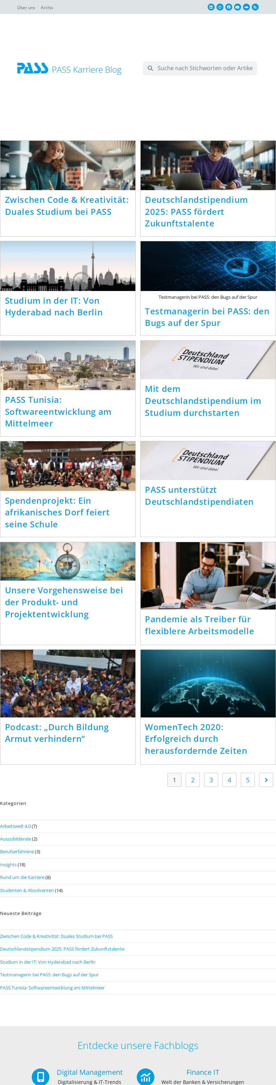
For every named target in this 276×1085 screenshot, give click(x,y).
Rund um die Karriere (22, 881)
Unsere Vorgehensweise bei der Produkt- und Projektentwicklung (64, 606)
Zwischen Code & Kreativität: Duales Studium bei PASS (67, 205)
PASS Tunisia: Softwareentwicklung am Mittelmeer (58, 413)
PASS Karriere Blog (86, 69)
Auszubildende (15, 843)
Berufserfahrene (17, 856)
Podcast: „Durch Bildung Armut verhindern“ (57, 737)
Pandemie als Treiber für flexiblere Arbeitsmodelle (199, 629)
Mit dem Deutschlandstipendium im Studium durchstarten (203, 402)
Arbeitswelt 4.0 (15, 830)
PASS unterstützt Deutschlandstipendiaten (199, 498)
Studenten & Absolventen (27, 894)
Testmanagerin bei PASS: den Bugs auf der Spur (207, 318)
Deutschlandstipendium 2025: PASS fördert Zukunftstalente (196, 211)
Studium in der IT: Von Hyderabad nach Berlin (54, 307)
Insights (8, 869)
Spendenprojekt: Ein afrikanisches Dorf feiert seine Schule (57, 515)
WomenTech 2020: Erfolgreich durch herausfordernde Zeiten (196, 742)
